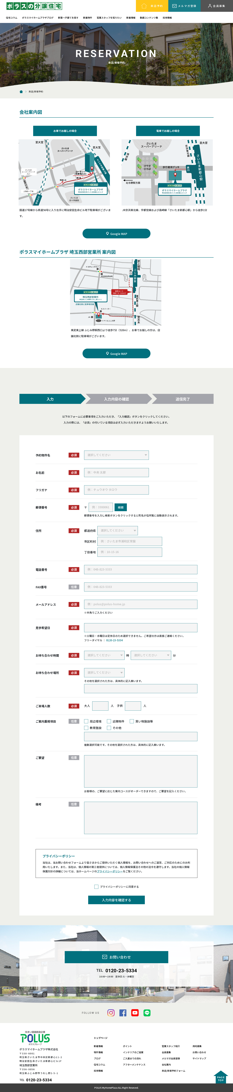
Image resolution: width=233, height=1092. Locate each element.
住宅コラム (11, 17)
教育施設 (95, 728)
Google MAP (116, 234)
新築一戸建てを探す (68, 17)
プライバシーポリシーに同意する (119, 887)
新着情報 (130, 17)
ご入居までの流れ (132, 1058)
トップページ (100, 1037)
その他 (117, 728)
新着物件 (87, 17)
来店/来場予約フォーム (173, 1070)
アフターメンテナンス (134, 1064)
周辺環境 (95, 721)
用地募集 (197, 1046)
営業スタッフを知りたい (109, 17)
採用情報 (167, 17)
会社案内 (166, 1064)
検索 (121, 507)
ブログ (97, 1058)
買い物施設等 (144, 721)
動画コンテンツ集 (149, 17)
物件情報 (98, 1052)
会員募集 (166, 1052)
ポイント (127, 1046)
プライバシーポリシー (110, 871)
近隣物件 (118, 721)
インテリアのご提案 (133, 1052)
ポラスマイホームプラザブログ (38, 17)
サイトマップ (199, 1058)
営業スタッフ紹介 (171, 1046)
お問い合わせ (199, 1052)
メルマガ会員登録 (171, 1058)
